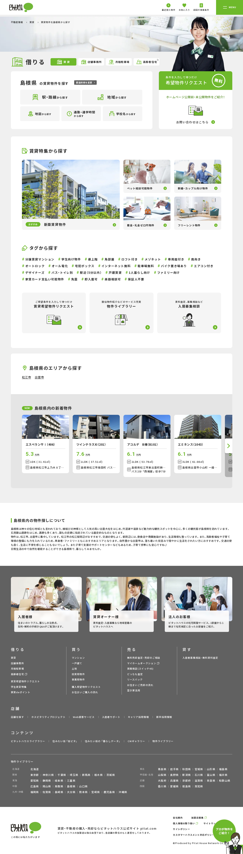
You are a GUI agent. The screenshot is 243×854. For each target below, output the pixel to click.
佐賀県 (47, 792)
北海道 (34, 769)
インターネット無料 (116, 266)
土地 (74, 668)
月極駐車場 (119, 62)
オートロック (35, 266)
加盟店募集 (197, 817)
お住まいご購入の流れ (85, 692)
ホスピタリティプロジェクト (48, 717)
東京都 (34, 775)
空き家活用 (133, 690)
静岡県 (47, 780)
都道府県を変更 (85, 82)
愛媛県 (174, 786)
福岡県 (34, 792)
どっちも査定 (135, 674)
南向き (196, 259)
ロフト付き (129, 259)
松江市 (26, 377)
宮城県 (199, 769)
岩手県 (174, 769)
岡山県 (47, 786)
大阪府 (162, 780)
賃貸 (32, 22)
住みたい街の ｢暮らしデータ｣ (102, 741)
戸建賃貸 (115, 272)
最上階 (93, 259)
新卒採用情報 (164, 717)
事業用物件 (78, 679)
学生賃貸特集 (19, 687)
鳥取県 (59, 786)
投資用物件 (78, 674)
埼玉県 (74, 775)
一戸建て (77, 663)
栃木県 (98, 775)
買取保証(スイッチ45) (140, 668)
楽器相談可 (113, 279)
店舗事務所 (91, 62)
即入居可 (91, 279)
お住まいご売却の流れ (140, 685)
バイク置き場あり (174, 266)
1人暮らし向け (139, 272)
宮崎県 (95, 792)
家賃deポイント (20, 692)
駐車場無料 (146, 266)
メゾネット (153, 259)
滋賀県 (199, 780)
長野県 (174, 775)
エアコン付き (203, 266)
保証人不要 (136, 279)
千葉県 (62, 775)
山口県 (83, 786)
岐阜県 (59, 780)
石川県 (199, 775)
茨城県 (110, 775)
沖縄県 (123, 792)
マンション (78, 657)
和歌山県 (224, 780)
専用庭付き (176, 259)
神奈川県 (48, 775)
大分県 (71, 792)
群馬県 (86, 775)
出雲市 (39, 377)
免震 (74, 279)
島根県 (71, 786)
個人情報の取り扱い (184, 823)
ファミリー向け (168, 272)
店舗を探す (17, 717)
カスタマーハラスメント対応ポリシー (193, 834)
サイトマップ (211, 823)
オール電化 (60, 266)
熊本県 (83, 792)
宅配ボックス (84, 266)
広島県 (34, 786)
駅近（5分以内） (91, 272)
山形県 (211, 769)
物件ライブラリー (162, 741)
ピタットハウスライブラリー (28, 741)
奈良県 (211, 780)
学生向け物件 (71, 259)
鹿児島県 (109, 792)
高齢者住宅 (147, 61)
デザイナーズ (35, 272)
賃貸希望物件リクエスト (25, 681)
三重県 (71, 780)
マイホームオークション (141, 663)
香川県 (162, 786)
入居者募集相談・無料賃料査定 (200, 657)
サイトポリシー (181, 829)
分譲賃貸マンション (39, 259)
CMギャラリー (136, 741)
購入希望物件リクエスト (86, 687)
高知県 (199, 786)
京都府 (186, 780)
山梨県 (162, 775)
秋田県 (186, 769)
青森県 (162, 769)
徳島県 (186, 786)
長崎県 (59, 792)
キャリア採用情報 (138, 717)
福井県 (223, 775)
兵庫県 (174, 780)
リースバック (135, 679)
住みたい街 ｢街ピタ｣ (64, 741)
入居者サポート (111, 717)
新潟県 (186, 775)
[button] (228, 445)
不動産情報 (17, 22)
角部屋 (109, 259)
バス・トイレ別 (62, 272)
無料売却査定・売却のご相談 (143, 657)
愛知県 (34, 780)
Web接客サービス (84, 717)
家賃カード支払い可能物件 (44, 279)
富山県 (211, 775)
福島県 (223, 769)
